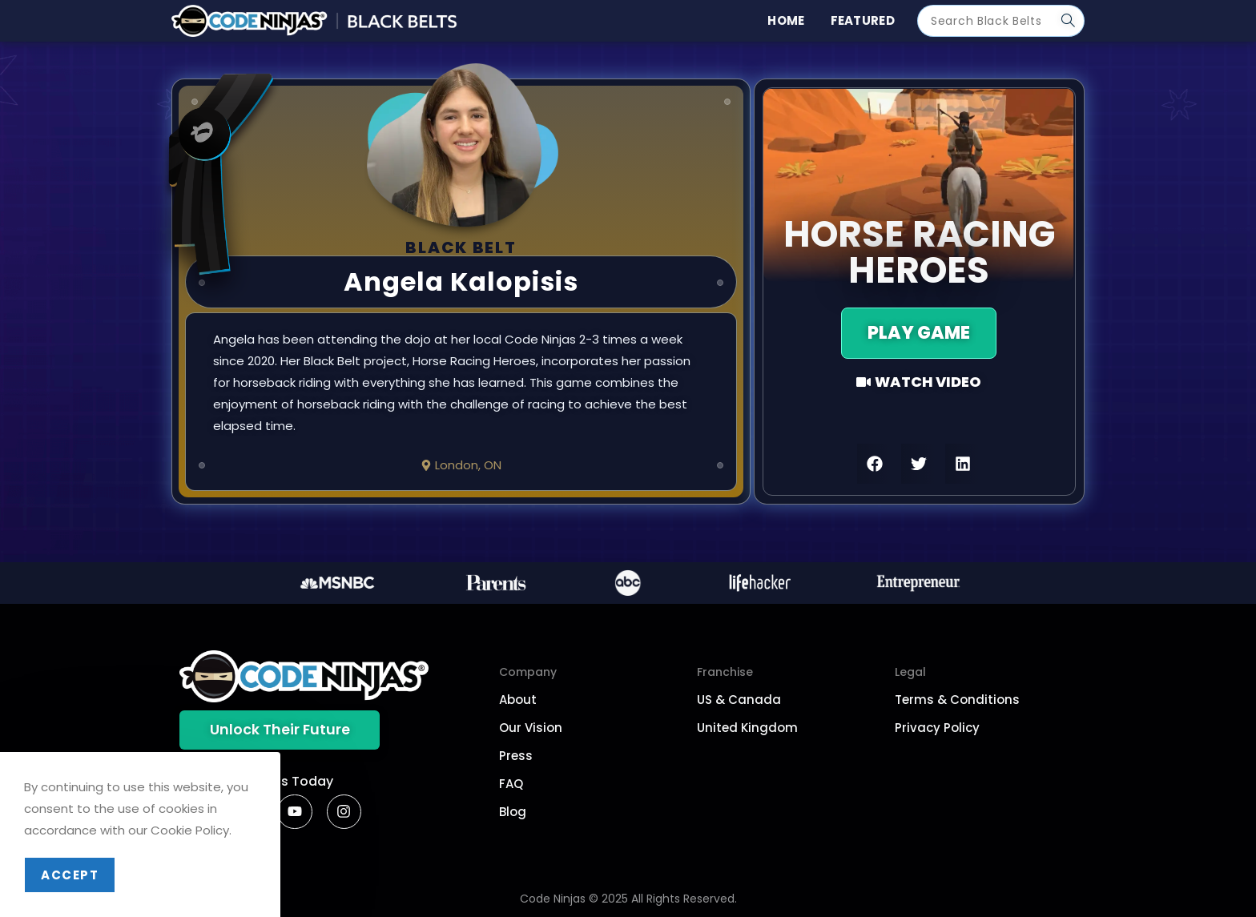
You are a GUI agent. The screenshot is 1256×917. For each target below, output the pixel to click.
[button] (875, 464)
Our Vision (530, 727)
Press (516, 755)
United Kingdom (747, 727)
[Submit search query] (1069, 21)
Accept (70, 875)
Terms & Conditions (957, 699)
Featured (863, 20)
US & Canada (739, 699)
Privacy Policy (937, 727)
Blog (512, 811)
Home (785, 20)
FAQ (511, 783)
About (518, 699)
